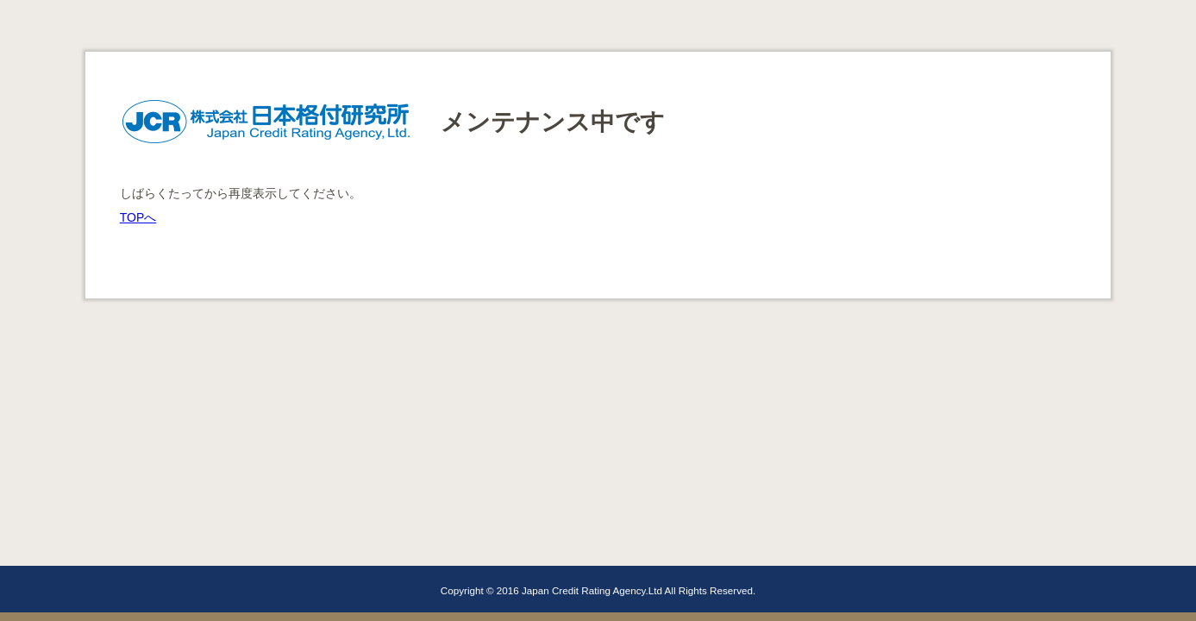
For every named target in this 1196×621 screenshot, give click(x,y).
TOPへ (138, 217)
